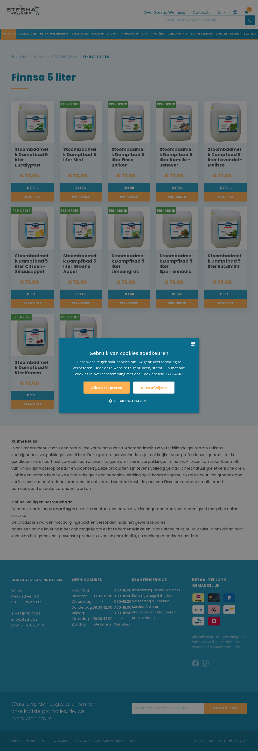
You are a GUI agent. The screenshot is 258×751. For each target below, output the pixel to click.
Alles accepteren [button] (106, 387)
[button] (129, 400)
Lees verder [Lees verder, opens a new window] (174, 374)
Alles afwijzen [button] (154, 387)
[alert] (129, 375)
